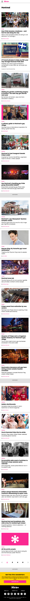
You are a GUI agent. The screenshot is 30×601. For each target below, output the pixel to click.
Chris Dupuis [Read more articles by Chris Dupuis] (5, 469)
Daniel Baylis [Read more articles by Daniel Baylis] (5, 131)
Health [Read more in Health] (3, 89)
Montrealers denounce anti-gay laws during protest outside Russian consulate (14, 369)
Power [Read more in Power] (2, 181)
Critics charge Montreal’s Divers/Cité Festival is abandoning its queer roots (14, 492)
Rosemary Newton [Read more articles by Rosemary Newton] (6, 100)
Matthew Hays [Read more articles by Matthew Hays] (5, 284)
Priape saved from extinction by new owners (14, 307)
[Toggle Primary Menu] (2, 2)
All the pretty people (15, 539)
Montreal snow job (7, 278)
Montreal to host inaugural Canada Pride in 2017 (13, 154)
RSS (25, 594)
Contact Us (14, 590)
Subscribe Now (15, 581)
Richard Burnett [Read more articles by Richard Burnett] (6, 161)
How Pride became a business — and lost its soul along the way (14, 32)
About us (6, 590)
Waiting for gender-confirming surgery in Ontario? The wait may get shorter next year (14, 93)
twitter (8, 594)
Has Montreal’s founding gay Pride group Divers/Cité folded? (13, 184)
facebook (5, 594)
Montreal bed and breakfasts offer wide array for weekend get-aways (13, 522)
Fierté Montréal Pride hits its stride (13, 432)
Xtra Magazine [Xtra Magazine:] (15, 587)
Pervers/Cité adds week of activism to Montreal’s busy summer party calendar (14, 462)
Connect (23, 590)
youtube (12, 594)
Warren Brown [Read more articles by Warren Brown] (6, 410)
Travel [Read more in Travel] (2, 121)
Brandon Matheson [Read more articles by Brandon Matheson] (7, 555)
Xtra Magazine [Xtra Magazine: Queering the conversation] (8, 1)
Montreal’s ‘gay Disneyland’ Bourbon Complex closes (13, 219)
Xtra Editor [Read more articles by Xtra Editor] (5, 256)
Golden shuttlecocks (8, 404)
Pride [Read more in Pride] (2, 29)
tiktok (18, 594)
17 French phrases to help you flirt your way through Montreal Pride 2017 (14, 60)
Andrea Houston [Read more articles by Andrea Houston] (6, 313)
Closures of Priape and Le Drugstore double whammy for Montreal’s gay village (13, 337)
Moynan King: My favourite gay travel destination (14, 249)
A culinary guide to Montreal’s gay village (13, 124)
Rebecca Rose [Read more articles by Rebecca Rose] (6, 38)
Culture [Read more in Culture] (3, 151)
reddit (22, 594)
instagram (15, 594)
